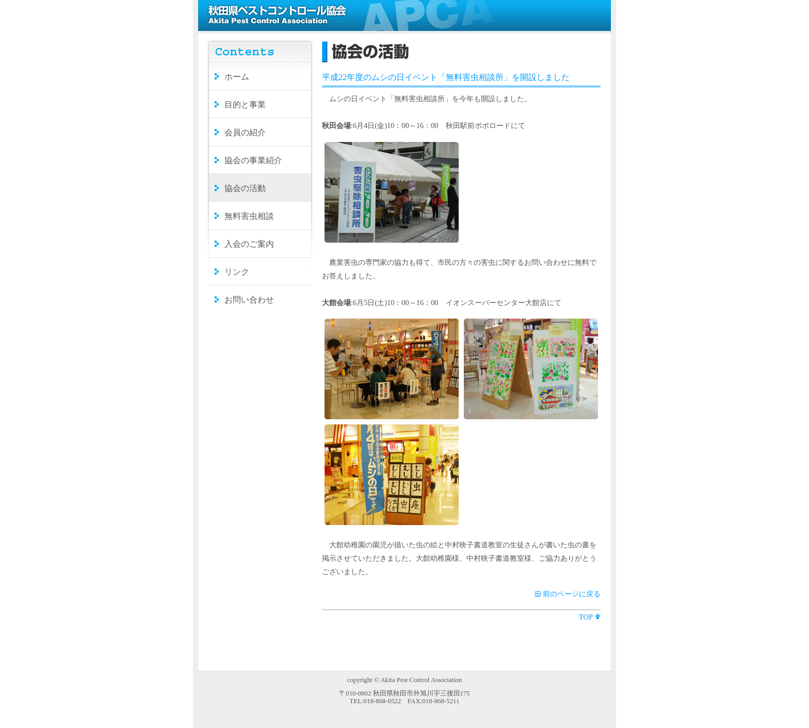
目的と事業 (245, 104)
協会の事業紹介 (253, 160)
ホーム (236, 76)
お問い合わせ (249, 299)
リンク (236, 271)
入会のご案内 (249, 244)
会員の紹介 (245, 132)
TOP (586, 617)
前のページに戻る (572, 594)
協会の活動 (245, 188)
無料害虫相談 (249, 216)
